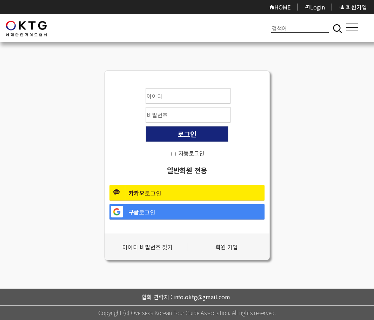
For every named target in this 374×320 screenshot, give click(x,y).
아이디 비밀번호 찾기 (147, 247)
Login (315, 7)
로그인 (26, 28)
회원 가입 (226, 247)
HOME (279, 7)
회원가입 (353, 7)
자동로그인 (191, 153)
